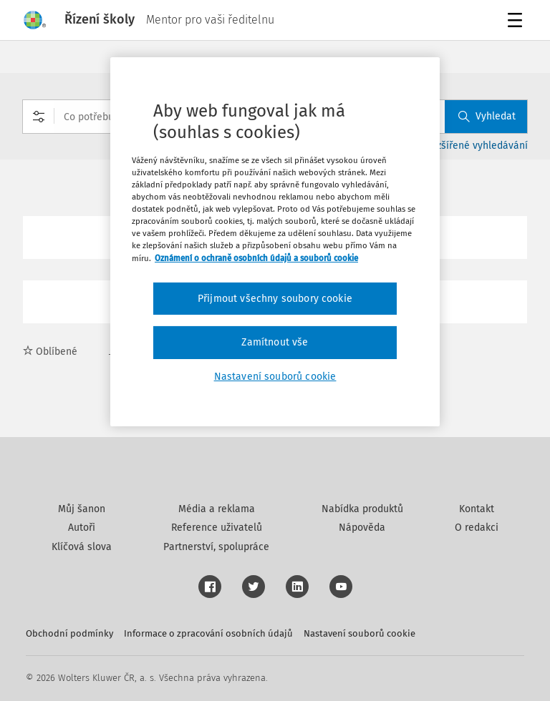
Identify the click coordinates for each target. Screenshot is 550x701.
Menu (517, 22)
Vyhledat (487, 116)
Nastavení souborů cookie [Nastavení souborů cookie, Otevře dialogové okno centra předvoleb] (275, 377)
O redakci (476, 527)
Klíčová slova (82, 547)
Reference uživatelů (216, 527)
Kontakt (476, 509)
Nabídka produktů (362, 509)
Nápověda (362, 527)
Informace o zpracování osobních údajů (208, 633)
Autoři (81, 527)
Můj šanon (81, 509)
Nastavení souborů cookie (359, 633)
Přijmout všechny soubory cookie (275, 299)
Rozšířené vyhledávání (476, 145)
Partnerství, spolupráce (216, 547)
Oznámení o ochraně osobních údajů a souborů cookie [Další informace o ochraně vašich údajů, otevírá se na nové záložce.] (256, 258)
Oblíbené (50, 351)
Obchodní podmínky (69, 633)
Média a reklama (216, 509)
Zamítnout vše (274, 342)
